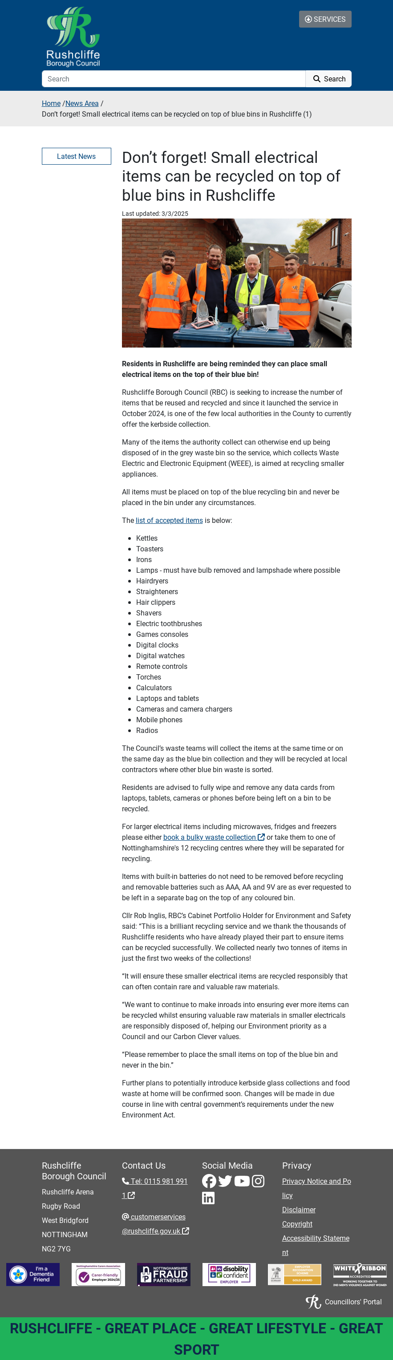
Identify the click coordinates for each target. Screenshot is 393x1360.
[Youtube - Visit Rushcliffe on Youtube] (243, 1183)
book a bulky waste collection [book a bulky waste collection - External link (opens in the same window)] (214, 837)
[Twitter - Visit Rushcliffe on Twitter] (226, 1183)
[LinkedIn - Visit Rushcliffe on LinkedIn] (208, 1200)
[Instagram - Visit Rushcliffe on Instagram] (258, 1183)
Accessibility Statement (315, 1245)
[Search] (174, 78)
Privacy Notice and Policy (316, 1188)
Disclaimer (299, 1209)
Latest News (76, 156)
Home (51, 103)
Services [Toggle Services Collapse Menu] (325, 19)
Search (329, 78)
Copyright (297, 1223)
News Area (82, 103)
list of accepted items (169, 520)
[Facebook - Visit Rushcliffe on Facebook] (210, 1183)
